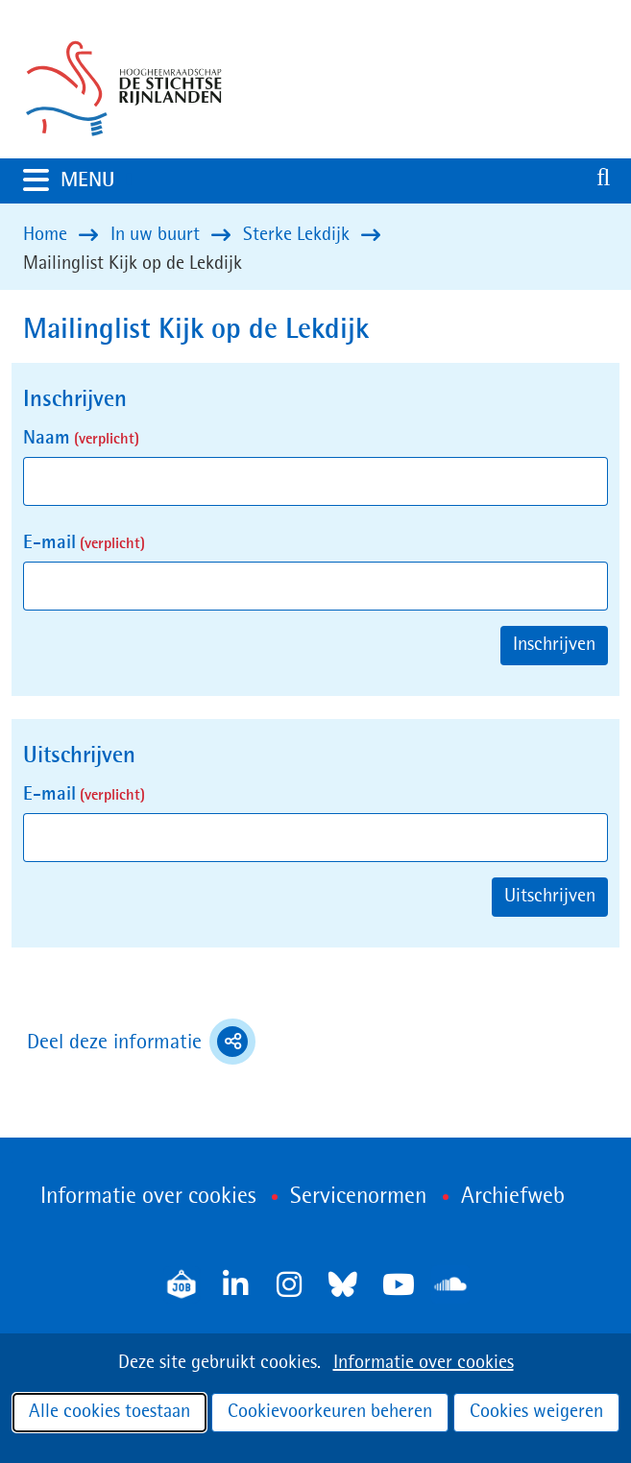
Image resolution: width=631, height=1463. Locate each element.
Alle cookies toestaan (109, 1412)
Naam (81, 438)
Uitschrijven (549, 896)
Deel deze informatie (141, 1042)
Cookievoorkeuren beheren (330, 1412)
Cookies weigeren (536, 1412)
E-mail (84, 543)
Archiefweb (513, 1197)
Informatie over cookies (423, 1363)
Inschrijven (554, 645)
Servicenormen (358, 1197)
